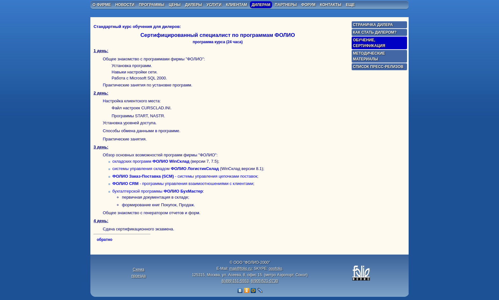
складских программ (150, 161)
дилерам (260, 5)
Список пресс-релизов (378, 67)
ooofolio (275, 268)
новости (124, 5)
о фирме (102, 5)
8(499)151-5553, (235, 281)
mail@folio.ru (240, 268)
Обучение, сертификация (369, 43)
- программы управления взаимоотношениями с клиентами (182, 183)
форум (308, 5)
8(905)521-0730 (264, 281)
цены (174, 5)
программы (151, 5)
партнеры (286, 5)
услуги (214, 5)
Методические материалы (369, 56)
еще (350, 5)
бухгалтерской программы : (158, 191)
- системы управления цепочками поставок (184, 176)
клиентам (236, 5)
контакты (330, 5)
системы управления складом (165, 168)
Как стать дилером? (375, 32)
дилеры (193, 5)
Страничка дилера (373, 25)
